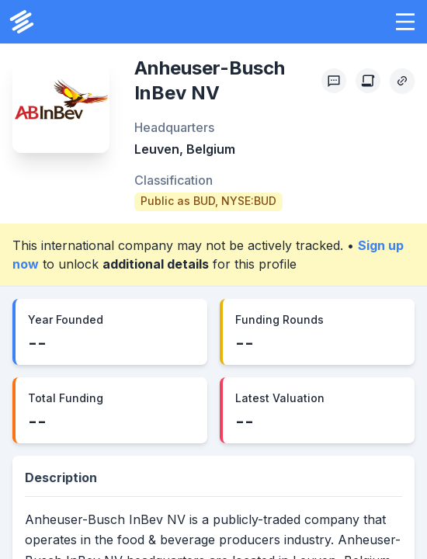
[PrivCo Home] (21, 21)
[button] (405, 21)
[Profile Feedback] (333, 80)
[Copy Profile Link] (402, 80)
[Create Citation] (368, 80)
